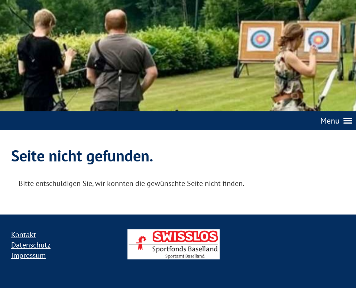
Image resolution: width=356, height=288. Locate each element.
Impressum (28, 255)
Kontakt (23, 234)
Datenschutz (31, 245)
